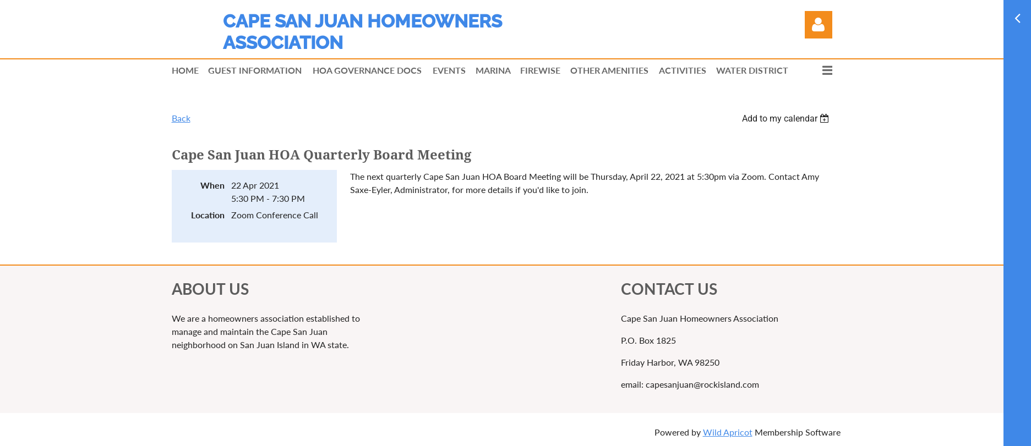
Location (208, 215)
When (212, 185)
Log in (818, 24)
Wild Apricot (727, 432)
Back (181, 118)
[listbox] (787, 118)
